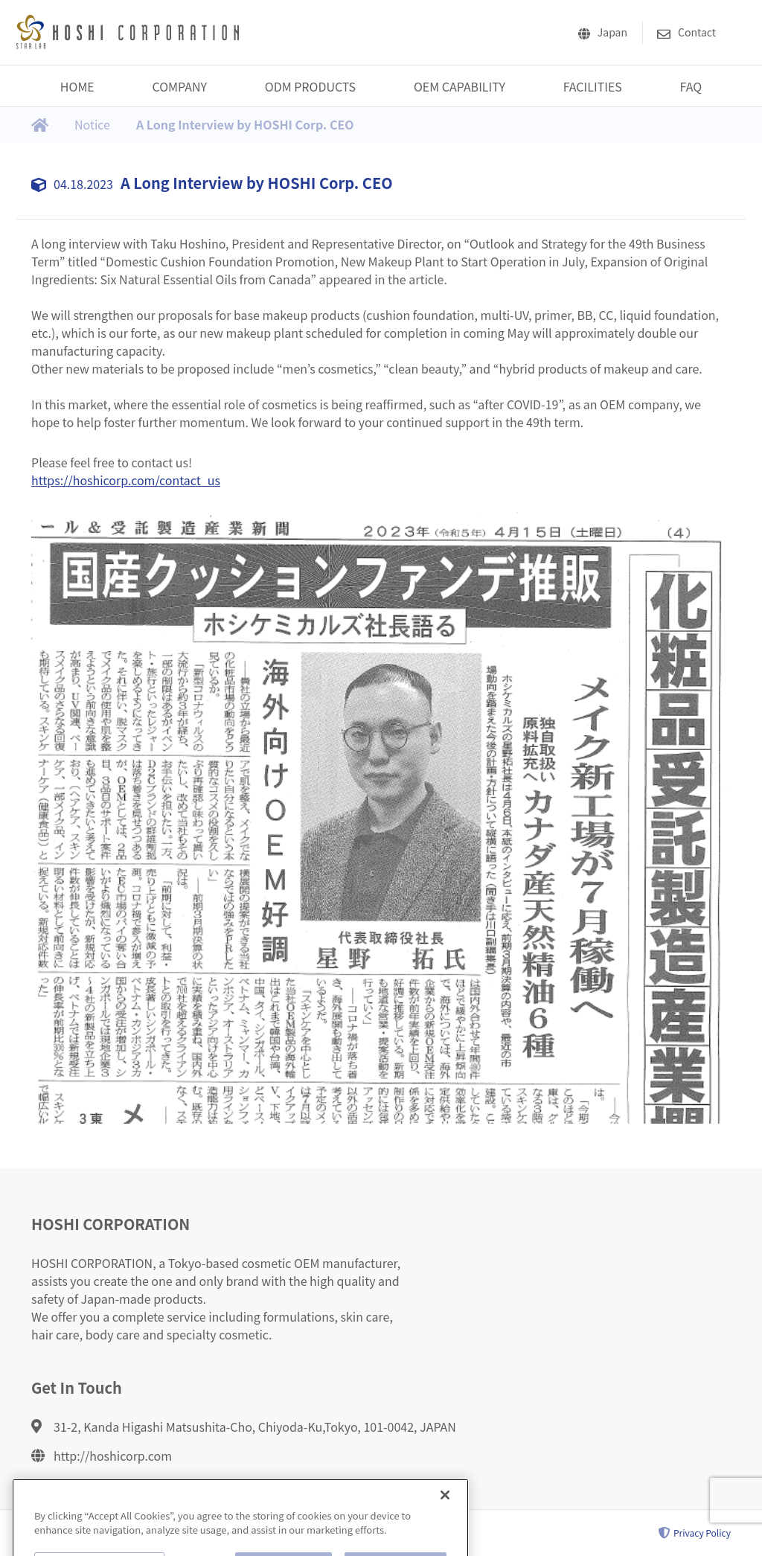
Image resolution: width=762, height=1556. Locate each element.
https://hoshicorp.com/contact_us (125, 480)
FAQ (691, 86)
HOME (77, 86)
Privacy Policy (695, 1532)
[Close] (445, 1509)
